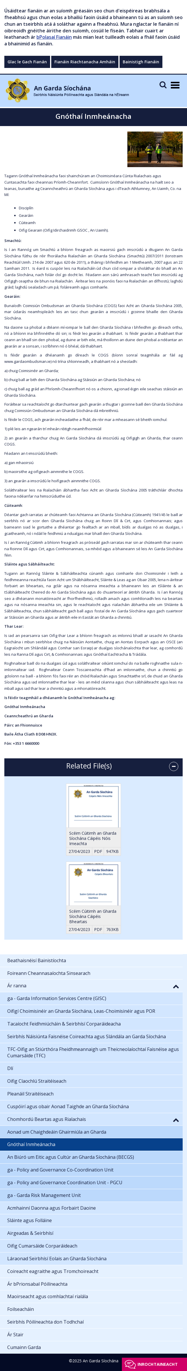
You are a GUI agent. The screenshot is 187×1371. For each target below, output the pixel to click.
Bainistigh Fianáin (141, 61)
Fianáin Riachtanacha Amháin (84, 61)
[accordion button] (173, 766)
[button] (176, 986)
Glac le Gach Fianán (27, 61)
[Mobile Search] (163, 84)
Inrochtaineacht (158, 1364)
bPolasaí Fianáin (54, 37)
